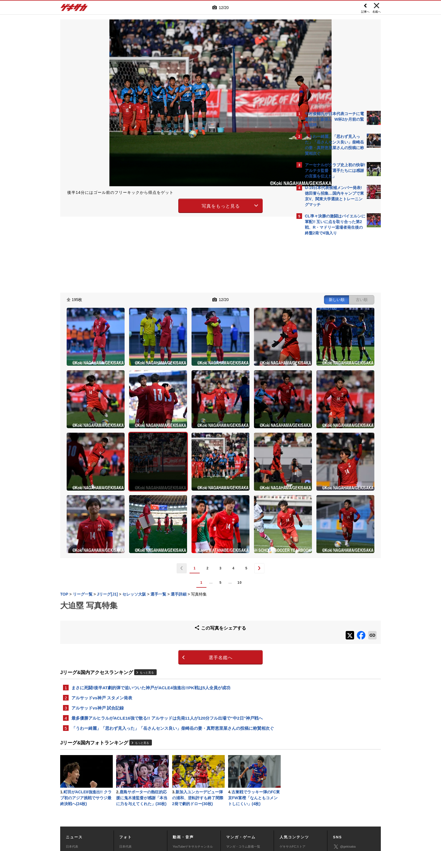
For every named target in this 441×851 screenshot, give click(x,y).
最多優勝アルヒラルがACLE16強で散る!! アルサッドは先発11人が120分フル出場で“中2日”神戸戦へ (167, 638)
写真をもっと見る (171, 205)
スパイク (72, 794)
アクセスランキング (293, 775)
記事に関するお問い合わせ (179, 816)
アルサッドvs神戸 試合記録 (97, 627)
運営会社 (187, 809)
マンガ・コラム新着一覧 (243, 769)
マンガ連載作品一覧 (240, 775)
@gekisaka (344, 769)
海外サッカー (75, 787)
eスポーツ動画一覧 (239, 794)
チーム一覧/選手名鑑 (294, 787)
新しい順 (238, 299)
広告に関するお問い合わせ (135, 816)
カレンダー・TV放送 (294, 781)
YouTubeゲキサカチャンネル (193, 769)
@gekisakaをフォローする (327, 323)
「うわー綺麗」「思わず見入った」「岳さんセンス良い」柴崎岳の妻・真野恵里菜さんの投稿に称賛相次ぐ (172, 648)
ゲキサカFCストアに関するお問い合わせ (295, 816)
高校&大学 (73, 781)
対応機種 (139, 809)
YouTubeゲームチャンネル (351, 793)
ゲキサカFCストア (292, 769)
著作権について (163, 809)
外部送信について (295, 809)
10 (190, 503)
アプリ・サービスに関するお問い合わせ (232, 816)
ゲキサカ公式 (346, 777)
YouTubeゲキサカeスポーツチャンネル (194, 778)
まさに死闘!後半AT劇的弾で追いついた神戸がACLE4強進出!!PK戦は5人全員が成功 (150, 605)
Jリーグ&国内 (75, 775)
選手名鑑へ (171, 575)
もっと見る (147, 590)
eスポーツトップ (237, 781)
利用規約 (232, 809)
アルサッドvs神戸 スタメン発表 (101, 616)
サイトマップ (210, 809)
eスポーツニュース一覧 (242, 787)
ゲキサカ (74, 9)
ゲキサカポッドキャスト (190, 787)
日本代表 (72, 769)
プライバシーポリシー (260, 809)
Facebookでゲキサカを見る (328, 335)
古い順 (263, 299)
